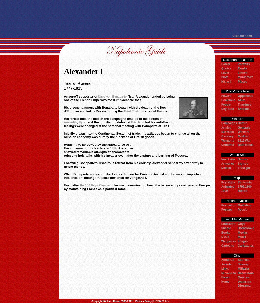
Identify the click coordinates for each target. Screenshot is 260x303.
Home (225, 281)
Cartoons (227, 245)
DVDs (225, 237)
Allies (241, 100)
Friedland (137, 122)
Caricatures (246, 245)
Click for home (242, 36)
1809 (224, 191)
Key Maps (228, 182)
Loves (225, 73)
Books (225, 232)
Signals (243, 163)
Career (225, 64)
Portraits (244, 64)
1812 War (244, 140)
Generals (244, 127)
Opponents (245, 96)
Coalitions (228, 100)
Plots (224, 77)
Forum (225, 277)
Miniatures (228, 273)
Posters (226, 209)
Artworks (227, 163)
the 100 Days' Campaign (96, 185)
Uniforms (227, 145)
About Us (227, 260)
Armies (226, 127)
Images (243, 241)
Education (228, 224)
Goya (241, 224)
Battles (242, 123)
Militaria (243, 268)
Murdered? (245, 77)
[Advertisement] (128, 17)
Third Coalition (134, 111)
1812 (113, 148)
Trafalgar (244, 168)
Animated (228, 186)
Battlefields (245, 145)
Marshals (227, 132)
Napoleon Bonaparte (112, 96)
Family (242, 68)
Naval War (228, 159)
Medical (243, 136)
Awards (226, 264)
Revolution (228, 205)
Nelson (226, 168)
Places (242, 81)
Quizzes (243, 277)
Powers (226, 96)
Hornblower (246, 228)
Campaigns (229, 123)
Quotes (226, 68)
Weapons (227, 140)
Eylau (83, 122)
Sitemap (243, 264)
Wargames (228, 241)
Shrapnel (244, 109)
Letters (242, 73)
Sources (243, 260)
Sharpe (226, 228)
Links (225, 268)
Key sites (227, 109)
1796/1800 (245, 186)
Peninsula (245, 182)
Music (242, 237)
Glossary (227, 136)
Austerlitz (70, 122)
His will (226, 81)
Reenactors (245, 273)
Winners (243, 132)
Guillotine (244, 205)
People (226, 104)
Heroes (243, 159)
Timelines (244, 104)
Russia (242, 191)
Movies (243, 232)
